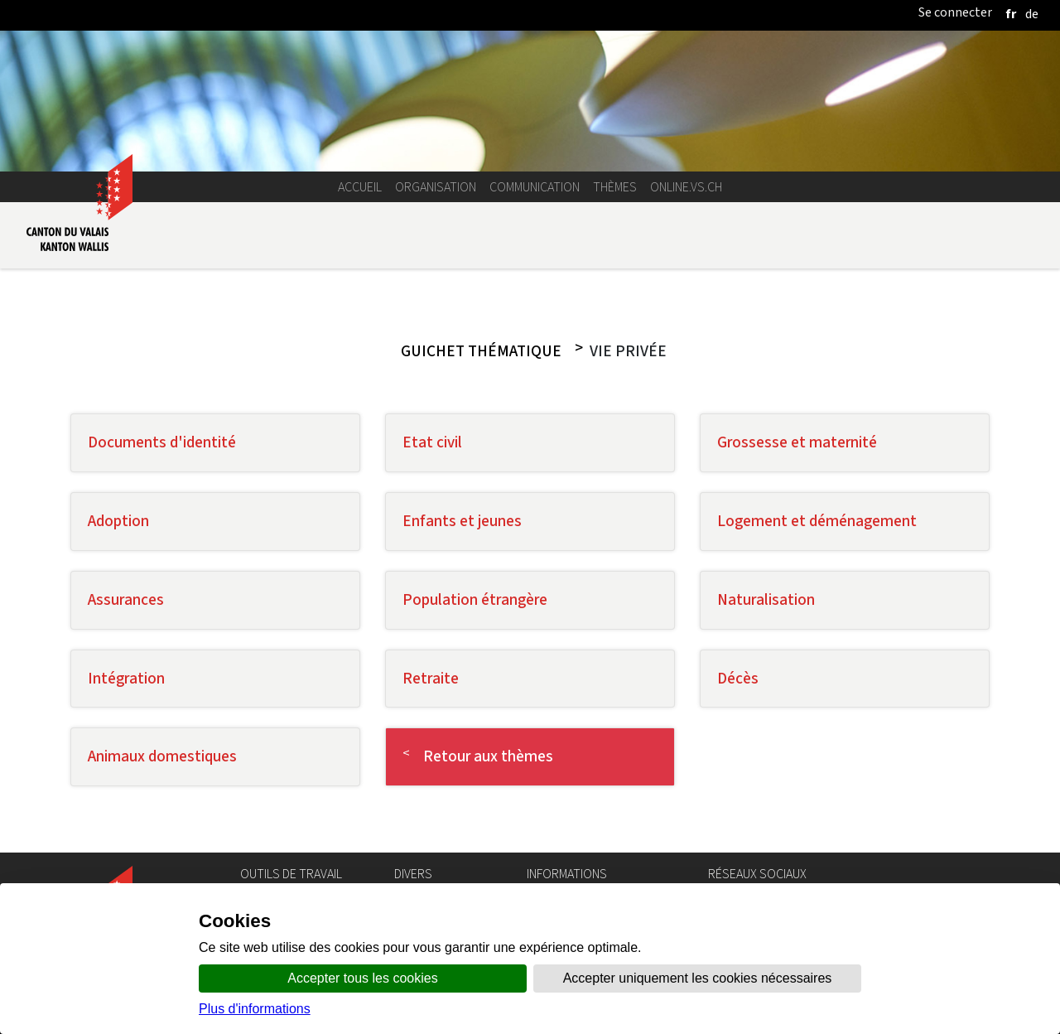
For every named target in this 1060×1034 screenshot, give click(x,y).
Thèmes (615, 187)
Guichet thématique (481, 351)
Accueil (360, 187)
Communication (534, 187)
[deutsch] (1031, 13)
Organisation (435, 187)
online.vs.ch (686, 187)
